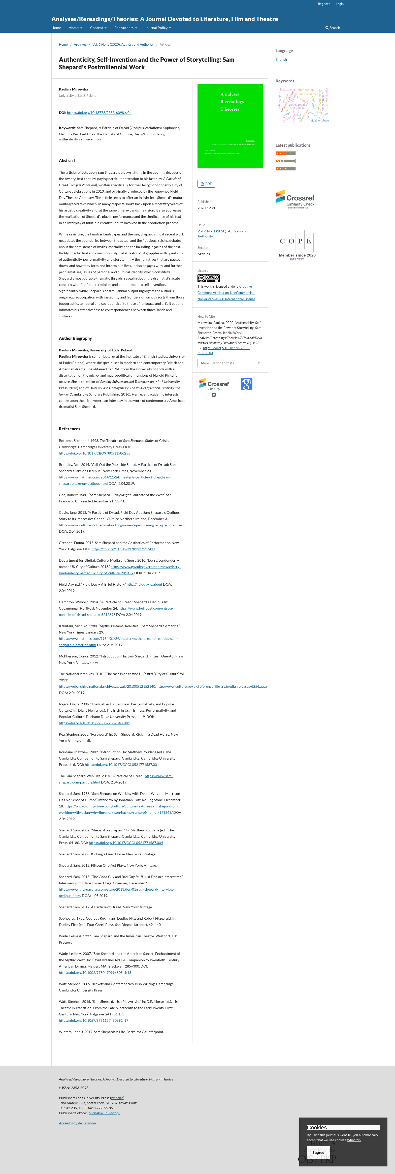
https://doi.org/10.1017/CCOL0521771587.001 (122, 764)
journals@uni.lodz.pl (104, 1113)
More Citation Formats (217, 363)
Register (324, 4)
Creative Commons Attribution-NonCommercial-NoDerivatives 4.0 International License (226, 292)
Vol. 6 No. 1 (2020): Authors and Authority (123, 44)
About (74, 27)
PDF (208, 184)
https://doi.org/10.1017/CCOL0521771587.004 (126, 842)
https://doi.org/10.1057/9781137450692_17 (93, 1020)
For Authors (124, 27)
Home (56, 27)
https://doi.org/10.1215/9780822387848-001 (94, 723)
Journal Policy (156, 27)
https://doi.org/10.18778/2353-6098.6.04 (99, 112)
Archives (80, 44)
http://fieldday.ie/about (144, 584)
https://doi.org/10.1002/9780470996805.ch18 (95, 972)
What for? (354, 1140)
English (281, 59)
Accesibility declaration (77, 1123)
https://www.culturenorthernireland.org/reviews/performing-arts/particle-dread (122, 525)
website (117, 1098)
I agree (318, 1153)
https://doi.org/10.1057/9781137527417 (123, 549)
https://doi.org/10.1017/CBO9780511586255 (94, 453)
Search (332, 27)
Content (97, 27)
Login (340, 4)
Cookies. (317, 1127)
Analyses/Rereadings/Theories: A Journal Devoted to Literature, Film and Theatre (164, 18)
